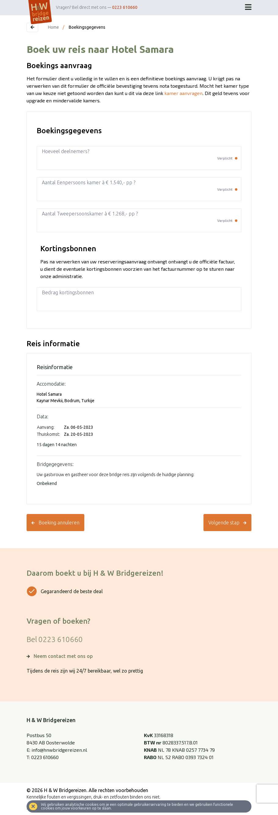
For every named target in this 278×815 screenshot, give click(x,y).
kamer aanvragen (183, 93)
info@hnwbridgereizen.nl (59, 750)
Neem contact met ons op (63, 656)
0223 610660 (124, 7)
